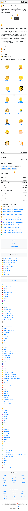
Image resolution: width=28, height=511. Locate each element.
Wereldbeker (6, 452)
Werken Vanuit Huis (7, 456)
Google (21, 69)
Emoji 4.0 (4, 493)
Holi (4, 368)
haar (7, 166)
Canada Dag (6, 294)
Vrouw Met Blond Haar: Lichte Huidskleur (10, 217)
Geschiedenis (6, 355)
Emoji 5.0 (14, 493)
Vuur (4, 272)
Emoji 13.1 (5, 496)
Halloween (5, 361)
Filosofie (5, 342)
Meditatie (5, 391)
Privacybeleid (18, 506)
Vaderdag (5, 435)
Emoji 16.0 (14, 498)
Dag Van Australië (7, 313)
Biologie (5, 290)
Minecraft (5, 393)
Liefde (4, 387)
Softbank (7, 146)
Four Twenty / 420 (7, 345)
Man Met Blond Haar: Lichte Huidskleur (10, 227)
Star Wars (5, 429)
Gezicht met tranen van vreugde (10, 258)
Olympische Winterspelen (9, 401)
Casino (4, 298)
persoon (14, 168)
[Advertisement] (14, 21)
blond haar (4, 168)
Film (4, 340)
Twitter (21, 80)
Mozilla (21, 135)
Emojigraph (23, 483)
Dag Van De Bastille (7, 319)
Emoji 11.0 (23, 493)
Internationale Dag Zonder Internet (11, 378)
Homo (4, 370)
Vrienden (5, 443)
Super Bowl (5, 431)
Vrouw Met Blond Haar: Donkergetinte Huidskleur (12, 222)
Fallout (4, 334)
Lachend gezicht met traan (9, 262)
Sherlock (5, 422)
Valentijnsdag (6, 437)
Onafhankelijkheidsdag (8, 403)
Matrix (4, 389)
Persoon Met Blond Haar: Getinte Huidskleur (11, 211)
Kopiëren (16, 18)
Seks (4, 420)
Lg (7, 135)
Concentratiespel (14, 246)
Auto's (4, 288)
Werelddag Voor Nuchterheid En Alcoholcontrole (14, 454)
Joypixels (7, 113)
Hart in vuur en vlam (7, 266)
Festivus (5, 336)
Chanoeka (5, 300)
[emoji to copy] (11, 18)
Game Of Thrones (7, 351)
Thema (14, 280)
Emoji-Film (5, 332)
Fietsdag (5, 338)
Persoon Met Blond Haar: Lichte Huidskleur (11, 208)
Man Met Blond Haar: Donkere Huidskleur (10, 234)
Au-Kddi (21, 146)
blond (3, 166)
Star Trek (5, 427)
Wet (4, 458)
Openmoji (20, 113)
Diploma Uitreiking (7, 326)
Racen (4, 412)
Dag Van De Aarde (7, 315)
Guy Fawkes (6, 359)
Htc (21, 124)
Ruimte (4, 418)
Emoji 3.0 (23, 491)
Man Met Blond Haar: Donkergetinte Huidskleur (12, 232)
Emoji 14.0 (14, 496)
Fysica (4, 347)
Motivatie (5, 397)
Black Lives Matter (7, 292)
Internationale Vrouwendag (9, 376)
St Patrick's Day (6, 424)
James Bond (6, 380)
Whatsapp (7, 102)
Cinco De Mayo (6, 305)
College (5, 307)
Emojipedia (5, 485)
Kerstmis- (5, 382)
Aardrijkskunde (6, 284)
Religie (4, 416)
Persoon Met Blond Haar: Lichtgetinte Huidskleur (12, 209)
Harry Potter (6, 363)
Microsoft (20, 91)
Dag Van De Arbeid (7, 317)
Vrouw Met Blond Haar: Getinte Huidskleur (11, 221)
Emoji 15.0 (23, 496)
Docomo (14, 483)
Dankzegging (6, 321)
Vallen (4, 439)
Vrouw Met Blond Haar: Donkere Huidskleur (11, 224)
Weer (4, 448)
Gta (4, 349)
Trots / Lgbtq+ (6, 433)
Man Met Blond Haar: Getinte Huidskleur (10, 230)
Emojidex (7, 124)
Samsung (7, 91)
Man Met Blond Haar (6, 225)
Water (4, 446)
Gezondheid (6, 357)
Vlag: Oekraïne (6, 274)
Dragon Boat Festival (8, 330)
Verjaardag (5, 441)
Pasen (4, 410)
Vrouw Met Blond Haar (6, 216)
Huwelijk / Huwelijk (7, 372)
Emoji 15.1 (5, 498)
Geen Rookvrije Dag (7, 353)
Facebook (7, 80)
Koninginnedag (6, 385)
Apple (7, 69)
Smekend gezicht (6, 264)
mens (9, 168)
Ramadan (5, 414)
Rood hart (5, 268)
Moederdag (5, 395)
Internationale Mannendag (9, 374)
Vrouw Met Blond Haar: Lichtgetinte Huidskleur (11, 219)
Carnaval (5, 296)
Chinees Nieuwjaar (7, 303)
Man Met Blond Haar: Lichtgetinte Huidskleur (11, 229)
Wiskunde (5, 462)
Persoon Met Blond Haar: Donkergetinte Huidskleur (12, 212)
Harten (4, 366)
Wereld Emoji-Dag (7, 450)
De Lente (5, 324)
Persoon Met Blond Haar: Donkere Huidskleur (11, 214)
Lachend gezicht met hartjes (9, 260)
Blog (14, 243)
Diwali (4, 328)
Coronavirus (6, 311)
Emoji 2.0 (14, 491)
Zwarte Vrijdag (6, 467)
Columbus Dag (6, 309)
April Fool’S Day (6, 286)
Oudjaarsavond (6, 406)
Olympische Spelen (7, 399)
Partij (4, 408)
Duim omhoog (6, 270)
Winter (4, 460)
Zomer (4, 464)
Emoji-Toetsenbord (14, 240)
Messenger (21, 102)
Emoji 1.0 (4, 491)
